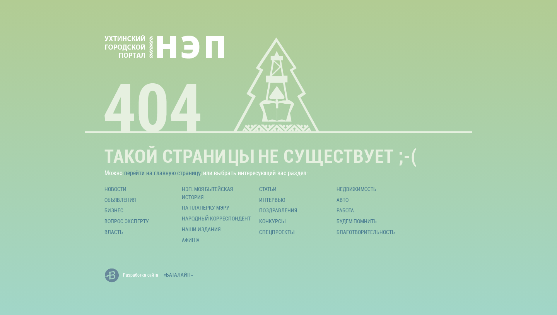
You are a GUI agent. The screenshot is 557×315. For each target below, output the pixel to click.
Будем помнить (357, 221)
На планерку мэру (205, 207)
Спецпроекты (276, 232)
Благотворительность (366, 232)
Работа (345, 210)
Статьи (268, 189)
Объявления (120, 199)
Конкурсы (272, 221)
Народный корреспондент (216, 218)
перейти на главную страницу (162, 173)
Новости (115, 189)
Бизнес (113, 210)
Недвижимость (356, 189)
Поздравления (278, 210)
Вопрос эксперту (126, 221)
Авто (343, 199)
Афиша (191, 240)
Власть (113, 232)
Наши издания (201, 229)
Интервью (272, 199)
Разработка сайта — (148, 275)
